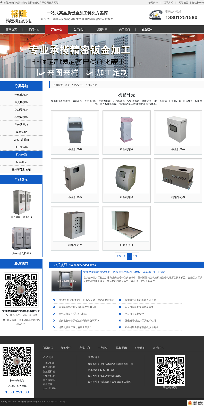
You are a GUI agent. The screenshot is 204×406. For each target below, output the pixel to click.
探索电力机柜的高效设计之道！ (141, 300)
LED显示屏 (21, 147)
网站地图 (183, 2)
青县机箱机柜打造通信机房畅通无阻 (78, 307)
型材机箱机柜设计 (134, 313)
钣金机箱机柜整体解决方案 (139, 307)
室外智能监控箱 (21, 169)
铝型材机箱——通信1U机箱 (73, 313)
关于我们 (124, 29)
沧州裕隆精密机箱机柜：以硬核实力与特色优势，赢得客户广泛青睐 (124, 272)
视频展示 (101, 29)
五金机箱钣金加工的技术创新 (140, 320)
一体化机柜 (21, 94)
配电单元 (21, 162)
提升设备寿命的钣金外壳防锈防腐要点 (79, 320)
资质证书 (147, 29)
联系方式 (168, 2)
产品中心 (56, 29)
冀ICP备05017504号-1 (57, 401)
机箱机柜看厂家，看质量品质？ (75, 327)
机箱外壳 (21, 154)
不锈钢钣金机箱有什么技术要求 (141, 327)
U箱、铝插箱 (21, 139)
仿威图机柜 (21, 109)
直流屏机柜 (21, 102)
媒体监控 (21, 132)
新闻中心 (34, 29)
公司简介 (153, 2)
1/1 (135, 256)
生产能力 (79, 29)
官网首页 (11, 29)
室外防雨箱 (21, 124)
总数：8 (120, 256)
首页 (67, 84)
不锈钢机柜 (21, 117)
